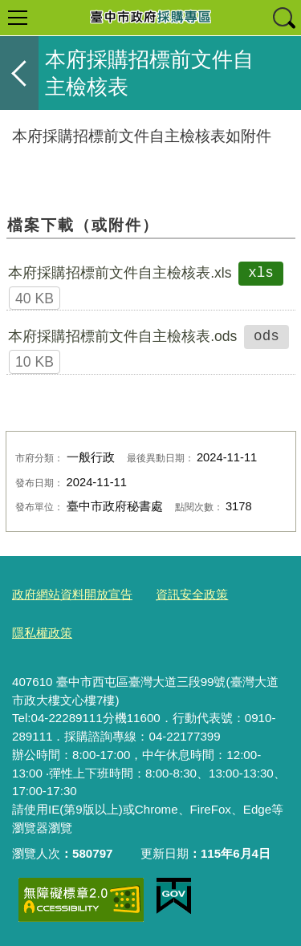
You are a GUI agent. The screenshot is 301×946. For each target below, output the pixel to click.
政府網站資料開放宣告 (72, 594)
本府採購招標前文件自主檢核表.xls (119, 273)
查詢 (283, 17)
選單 (17, 17)
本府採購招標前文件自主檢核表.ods (122, 336)
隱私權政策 (42, 632)
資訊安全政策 (192, 594)
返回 (19, 73)
